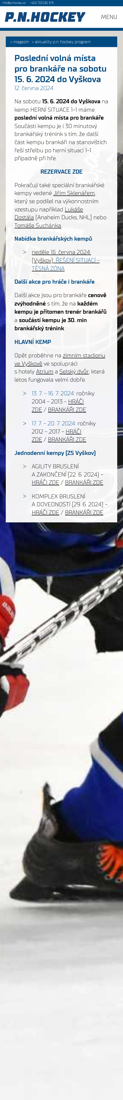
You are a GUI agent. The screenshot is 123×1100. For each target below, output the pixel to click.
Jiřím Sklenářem (74, 192)
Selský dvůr (74, 371)
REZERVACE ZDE (61, 171)
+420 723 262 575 (42, 3)
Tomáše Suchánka (37, 225)
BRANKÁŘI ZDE (67, 409)
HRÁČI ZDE (45, 482)
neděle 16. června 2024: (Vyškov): (66, 260)
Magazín (21, 41)
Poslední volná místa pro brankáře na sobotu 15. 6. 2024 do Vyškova (60, 69)
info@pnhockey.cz (14, 3)
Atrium (44, 371)
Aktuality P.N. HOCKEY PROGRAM (63, 41)
